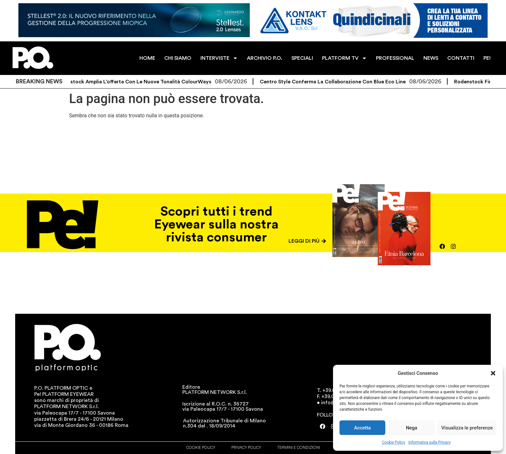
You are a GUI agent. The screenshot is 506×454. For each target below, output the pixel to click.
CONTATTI (460, 58)
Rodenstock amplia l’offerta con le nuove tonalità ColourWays (138, 81)
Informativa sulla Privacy (429, 442)
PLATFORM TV (344, 58)
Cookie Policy (393, 442)
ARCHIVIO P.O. (264, 58)
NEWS (430, 58)
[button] (493, 373)
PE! (487, 58)
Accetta (362, 428)
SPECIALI (302, 58)
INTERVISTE (219, 58)
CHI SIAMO (177, 58)
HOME (147, 58)
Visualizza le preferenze (467, 428)
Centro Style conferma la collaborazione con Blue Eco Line (338, 81)
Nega (411, 428)
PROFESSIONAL (395, 58)
